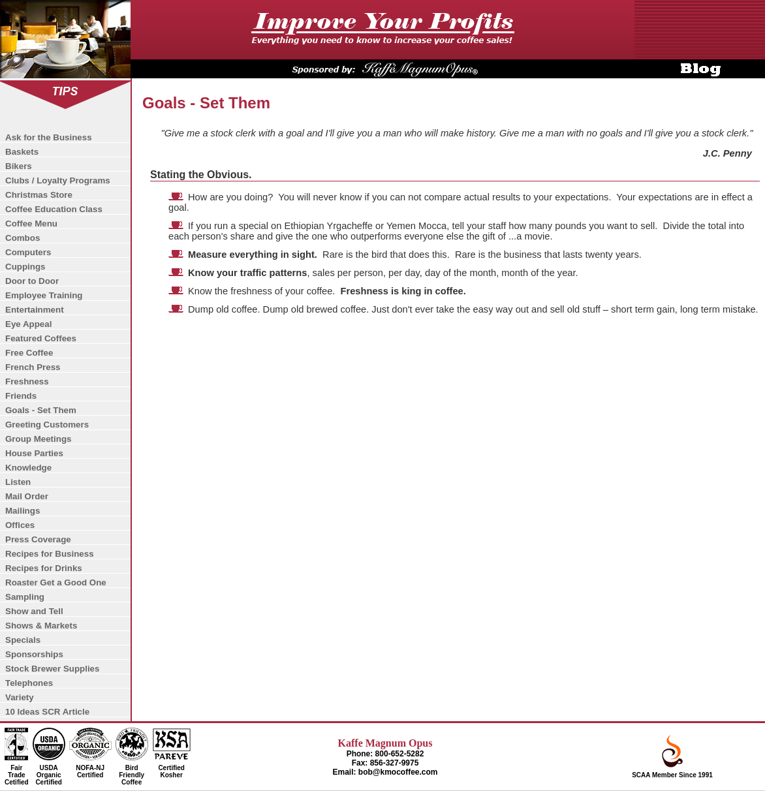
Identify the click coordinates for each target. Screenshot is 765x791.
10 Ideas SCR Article (47, 712)
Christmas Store (38, 195)
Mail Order (26, 496)
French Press (32, 367)
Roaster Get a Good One (55, 582)
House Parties (34, 453)
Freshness (27, 381)
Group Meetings (38, 439)
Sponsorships (34, 654)
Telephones (29, 683)
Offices (20, 525)
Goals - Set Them (40, 410)
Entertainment (34, 310)
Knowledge (28, 468)
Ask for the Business (48, 137)
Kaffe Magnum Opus (385, 743)
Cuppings (25, 266)
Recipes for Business (49, 554)
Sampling (24, 597)
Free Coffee (29, 353)
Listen (18, 482)
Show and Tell (34, 611)
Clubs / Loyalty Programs (57, 180)
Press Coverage (38, 539)
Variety (19, 697)
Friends (21, 396)
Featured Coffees (40, 338)
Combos (22, 238)
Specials (22, 640)
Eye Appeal (28, 324)
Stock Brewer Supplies (52, 669)
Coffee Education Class (53, 209)
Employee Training (44, 295)
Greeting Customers (47, 424)
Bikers (18, 166)
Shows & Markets (41, 625)
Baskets (22, 152)
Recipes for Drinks (43, 568)
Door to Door (32, 281)
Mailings (22, 511)
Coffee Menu (31, 223)
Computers (28, 252)
